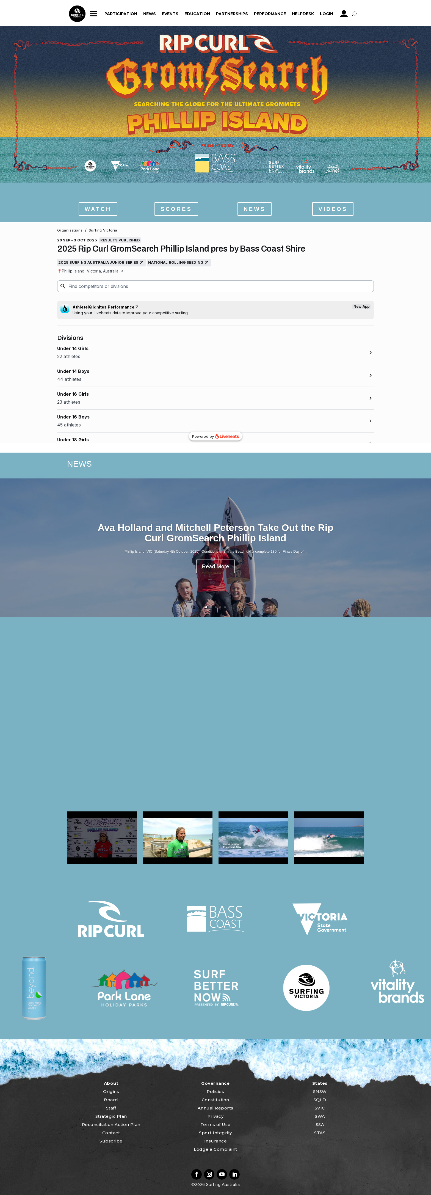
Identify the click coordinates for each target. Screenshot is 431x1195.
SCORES (176, 209)
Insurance (215, 1141)
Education (197, 13)
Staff (111, 1108)
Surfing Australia (222, 1184)
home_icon (77, 14)
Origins (111, 1091)
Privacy (216, 1116)
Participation (120, 13)
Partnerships (232, 13)
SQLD (320, 1099)
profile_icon (344, 14)
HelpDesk (303, 13)
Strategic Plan (111, 1116)
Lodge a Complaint (215, 1149)
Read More (215, 566)
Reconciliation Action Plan (111, 1124)
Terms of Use (215, 1124)
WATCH (98, 209)
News (149, 13)
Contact (111, 1132)
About (111, 1083)
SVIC (320, 1108)
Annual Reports (215, 1108)
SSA (320, 1124)
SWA (320, 1116)
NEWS (255, 209)
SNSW (320, 1091)
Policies (215, 1091)
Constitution (215, 1099)
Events (170, 13)
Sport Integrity (215, 1132)
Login (326, 13)
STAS (319, 1132)
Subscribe (111, 1141)
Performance (270, 13)
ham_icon (93, 14)
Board (111, 1099)
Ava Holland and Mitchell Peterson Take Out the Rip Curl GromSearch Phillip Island (215, 533)
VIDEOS (332, 209)
